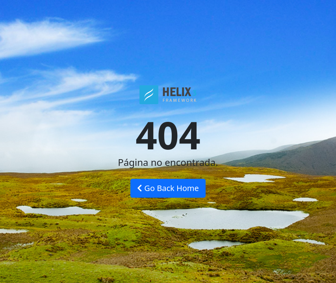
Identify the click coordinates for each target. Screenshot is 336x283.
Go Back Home (168, 188)
